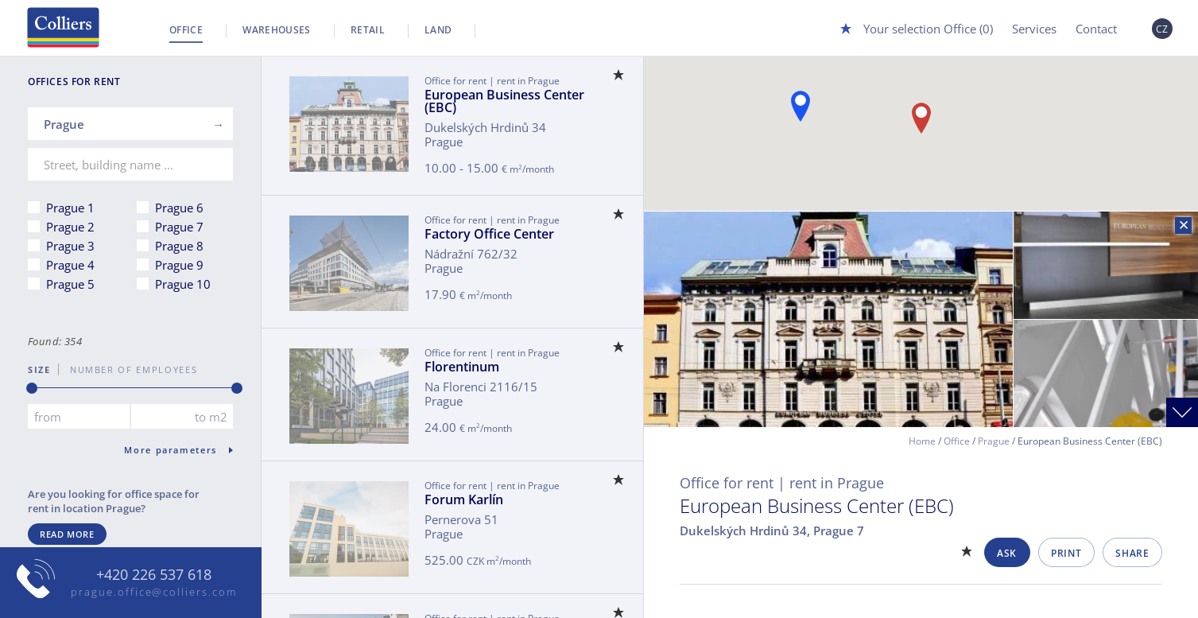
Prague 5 (70, 284)
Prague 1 (70, 208)
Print (1066, 553)
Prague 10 (183, 284)
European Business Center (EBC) (504, 101)
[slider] (31, 388)
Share (1132, 553)
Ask (1007, 553)
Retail (368, 30)
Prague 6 (179, 208)
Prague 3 (70, 246)
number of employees (128, 369)
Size (39, 369)
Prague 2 (70, 227)
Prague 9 (179, 265)
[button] (800, 106)
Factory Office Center (489, 234)
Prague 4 (70, 265)
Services (1034, 29)
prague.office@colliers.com (154, 592)
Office (186, 30)
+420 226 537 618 (153, 575)
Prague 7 (179, 227)
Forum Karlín (464, 499)
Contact (1096, 29)
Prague (994, 441)
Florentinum (462, 366)
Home (922, 441)
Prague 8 (179, 246)
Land (438, 30)
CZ (1162, 29)
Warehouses (276, 30)
